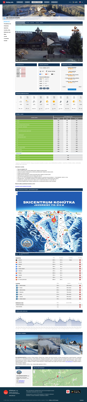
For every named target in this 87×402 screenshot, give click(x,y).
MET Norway (55, 400)
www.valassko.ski (69, 361)
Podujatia (54, 2)
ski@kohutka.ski (21, 380)
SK (82, 2)
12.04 (48, 88)
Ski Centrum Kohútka (20, 22)
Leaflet (81, 385)
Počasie (47, 2)
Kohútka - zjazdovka (30, 22)
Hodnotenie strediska (72, 89)
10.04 (41, 88)
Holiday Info (6, 1)
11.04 (44, 88)
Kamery (27, 2)
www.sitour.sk (12, 395)
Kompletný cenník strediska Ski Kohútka (23, 186)
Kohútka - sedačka (39, 22)
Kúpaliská (19, 2)
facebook (81, 400)
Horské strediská (37, 2)
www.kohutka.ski (21, 381)
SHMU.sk (51, 400)
